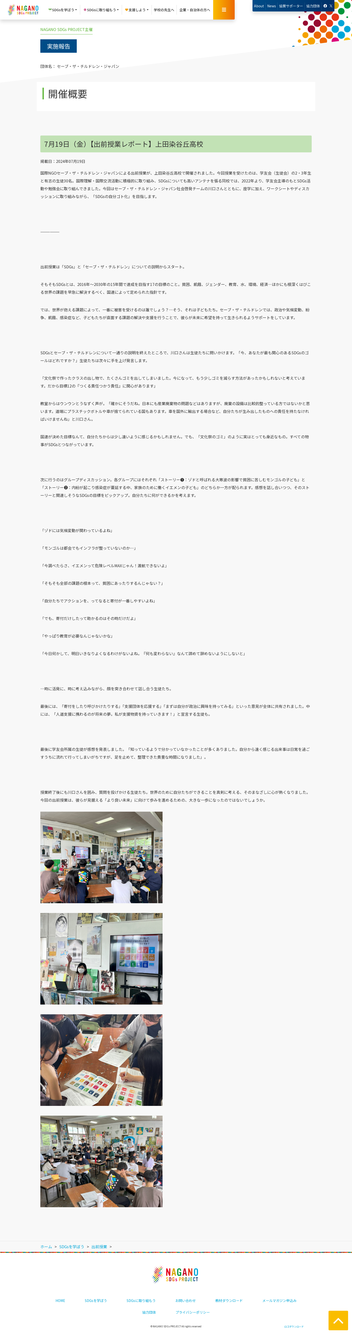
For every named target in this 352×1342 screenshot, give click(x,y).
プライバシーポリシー (193, 1312)
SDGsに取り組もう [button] (99, 9)
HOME (60, 1300)
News (271, 5)
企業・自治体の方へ (194, 9)
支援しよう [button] (135, 9)
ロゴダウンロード (294, 1326)
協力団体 (313, 5)
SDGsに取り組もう (141, 1300)
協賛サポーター (291, 5)
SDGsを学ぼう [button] (61, 9)
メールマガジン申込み (279, 1300)
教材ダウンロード (229, 1300)
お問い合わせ (185, 1300)
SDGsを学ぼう (96, 1300)
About (259, 5)
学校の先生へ (164, 9)
